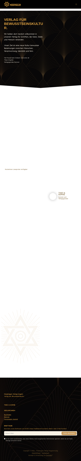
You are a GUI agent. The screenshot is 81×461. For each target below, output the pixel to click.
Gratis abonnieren (69, 433)
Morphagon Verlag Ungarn (13, 394)
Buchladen (7, 415)
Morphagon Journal (11, 419)
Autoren (6, 417)
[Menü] (76, 4)
